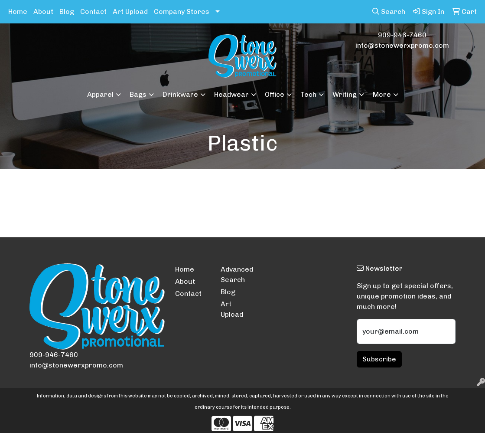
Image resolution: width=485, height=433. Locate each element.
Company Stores (181, 11)
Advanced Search (237, 274)
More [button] (382, 94)
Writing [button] (344, 94)
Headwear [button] (231, 94)
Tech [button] (308, 94)
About (43, 11)
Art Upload (130, 11)
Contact (93, 11)
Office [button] (274, 94)
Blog (66, 11)
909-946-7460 (402, 35)
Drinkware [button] (180, 94)
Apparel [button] (100, 94)
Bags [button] (138, 94)
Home (17, 11)
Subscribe (379, 359)
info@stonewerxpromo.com (402, 45)
